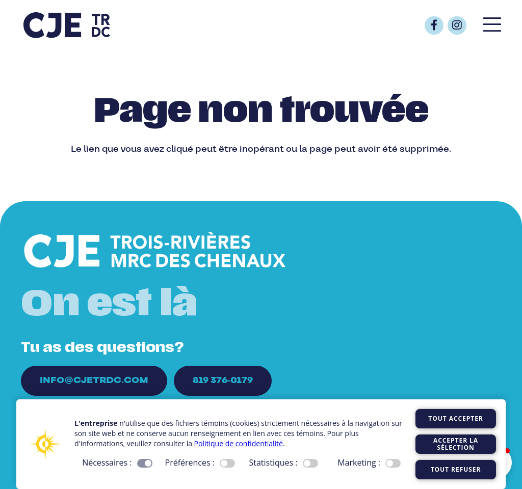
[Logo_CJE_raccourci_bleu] (67, 25)
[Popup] (492, 25)
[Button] (434, 25)
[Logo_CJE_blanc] (155, 251)
